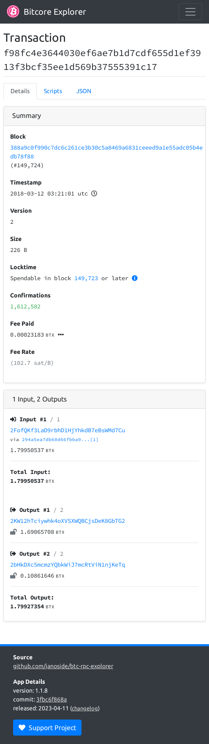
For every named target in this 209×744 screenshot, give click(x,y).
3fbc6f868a (51, 699)
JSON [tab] (83, 91)
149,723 (86, 278)
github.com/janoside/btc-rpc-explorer (63, 666)
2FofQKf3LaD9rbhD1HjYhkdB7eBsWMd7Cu (67, 430)
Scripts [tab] (53, 91)
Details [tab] (20, 91)
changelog (85, 708)
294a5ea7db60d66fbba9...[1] (60, 439)
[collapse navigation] (190, 11)
